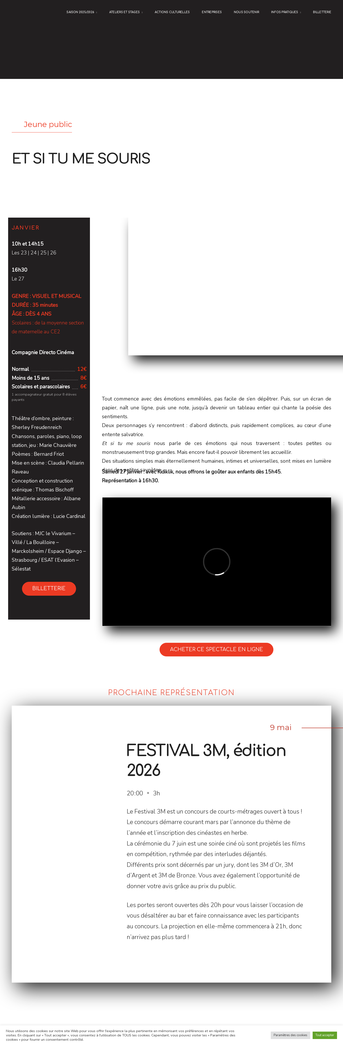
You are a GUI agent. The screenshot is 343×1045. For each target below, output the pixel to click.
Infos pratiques (284, 12)
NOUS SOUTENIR (246, 12)
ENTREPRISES (212, 12)
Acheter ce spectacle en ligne (216, 649)
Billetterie (322, 12)
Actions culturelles (172, 12)
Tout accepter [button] (324, 1035)
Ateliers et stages (124, 12)
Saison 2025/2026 (80, 12)
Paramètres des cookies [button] (290, 1035)
